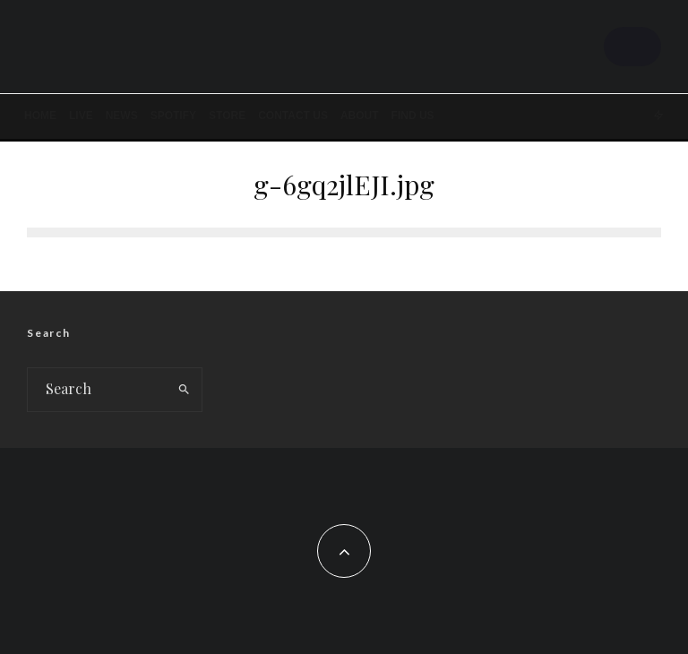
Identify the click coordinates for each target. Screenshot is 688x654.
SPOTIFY (173, 115)
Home (40, 115)
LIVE (81, 115)
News (122, 115)
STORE (227, 115)
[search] (184, 389)
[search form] (97, 389)
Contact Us (293, 115)
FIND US (412, 115)
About (359, 115)
